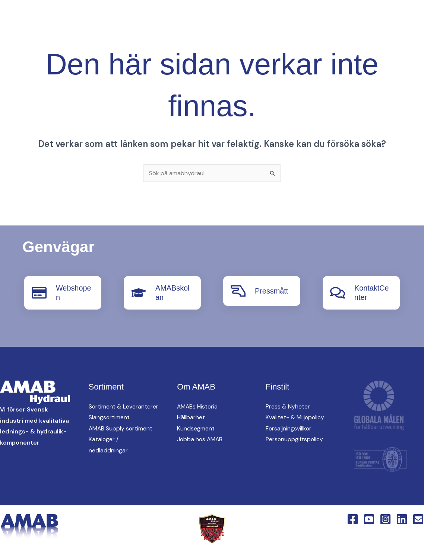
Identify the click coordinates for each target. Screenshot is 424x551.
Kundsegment (196, 428)
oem (250, 19)
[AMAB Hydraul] (47, 31)
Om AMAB (334, 19)
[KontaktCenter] (337, 292)
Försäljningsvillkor (289, 428)
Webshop (267, 45)
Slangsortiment (109, 428)
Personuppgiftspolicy (295, 439)
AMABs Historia (198, 406)
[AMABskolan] (138, 292)
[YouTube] (109, 32)
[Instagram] (124, 32)
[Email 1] (418, 518)
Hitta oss (289, 19)
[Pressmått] (238, 290)
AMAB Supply (208, 19)
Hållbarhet (191, 417)
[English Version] (154, 32)
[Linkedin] (139, 32)
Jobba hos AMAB (200, 439)
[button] (170, 32)
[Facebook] (94, 32)
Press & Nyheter (288, 406)
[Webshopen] (39, 292)
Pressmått (271, 291)
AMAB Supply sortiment (121, 439)
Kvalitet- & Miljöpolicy (295, 417)
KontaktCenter (213, 45)
